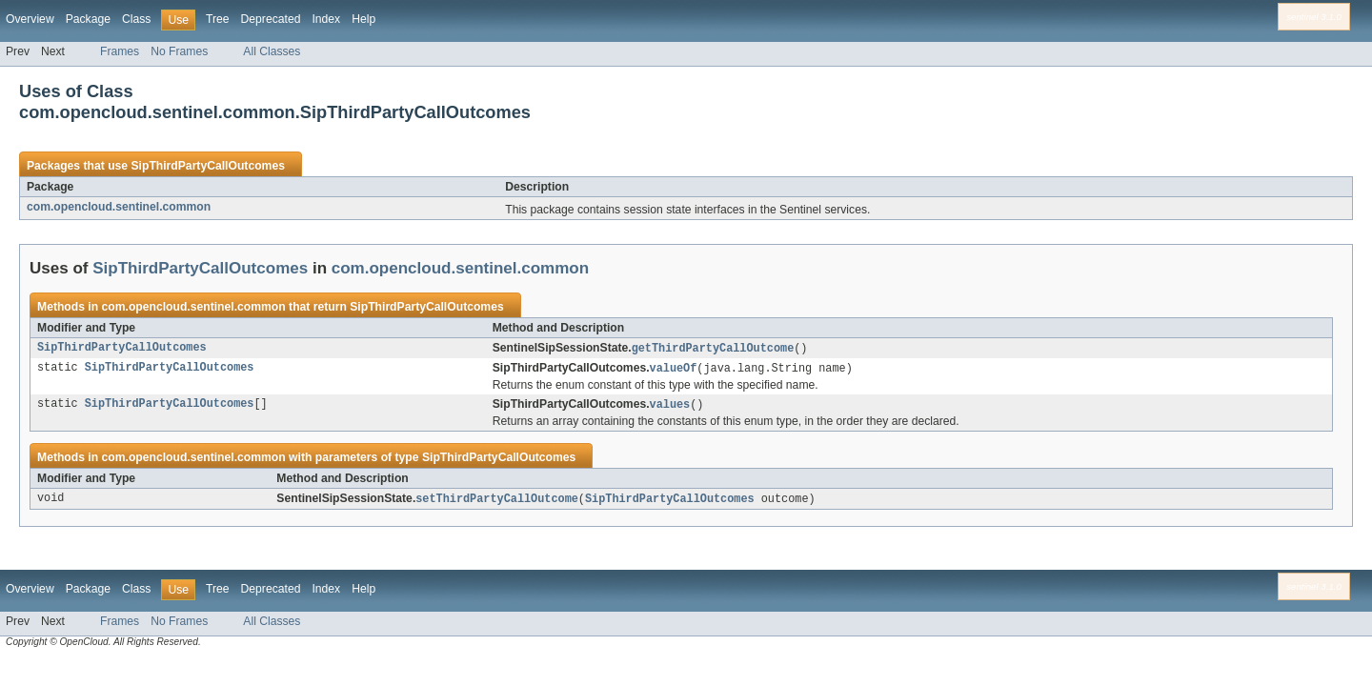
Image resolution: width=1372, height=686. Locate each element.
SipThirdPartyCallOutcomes (207, 165)
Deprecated (271, 19)
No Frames (179, 51)
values (670, 406)
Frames (119, 51)
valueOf (673, 369)
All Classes (271, 51)
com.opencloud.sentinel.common (119, 206)
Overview (30, 19)
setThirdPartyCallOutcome (496, 502)
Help (363, 19)
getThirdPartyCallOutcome (713, 348)
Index (326, 19)
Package (88, 19)
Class (136, 19)
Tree (218, 19)
